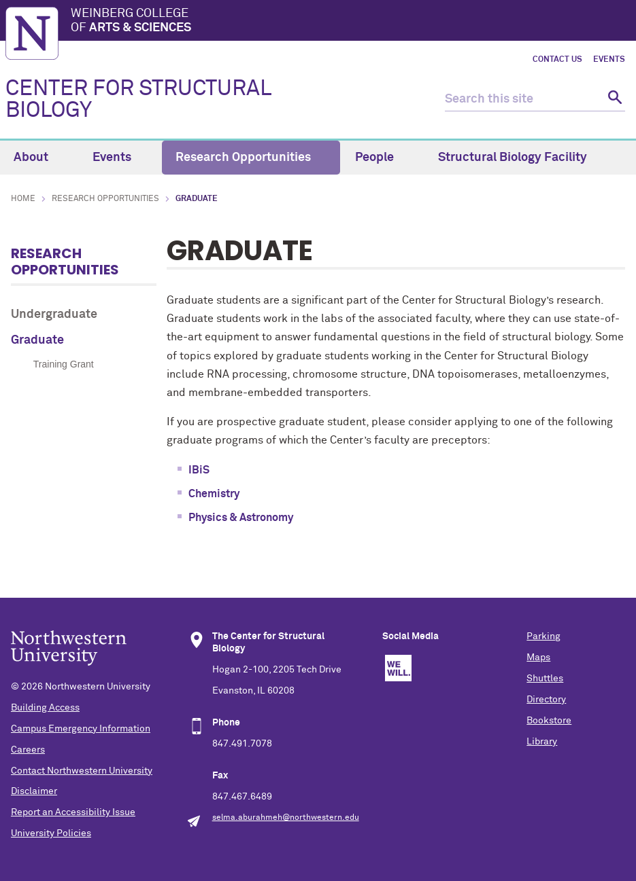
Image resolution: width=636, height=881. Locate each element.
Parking (543, 636)
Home (23, 199)
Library (541, 742)
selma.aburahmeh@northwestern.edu (285, 818)
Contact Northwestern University (81, 771)
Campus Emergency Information (80, 729)
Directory (546, 699)
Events (609, 60)
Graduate (37, 340)
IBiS (199, 470)
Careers (28, 750)
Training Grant (63, 364)
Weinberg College (351, 21)
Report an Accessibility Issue (73, 812)
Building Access (45, 708)
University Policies (51, 833)
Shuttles (544, 678)
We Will (398, 668)
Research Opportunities (251, 157)
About (39, 157)
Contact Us (557, 60)
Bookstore (548, 720)
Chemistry (213, 493)
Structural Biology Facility (520, 157)
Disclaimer (34, 791)
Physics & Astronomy (240, 517)
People (382, 157)
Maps (538, 657)
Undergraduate (54, 314)
